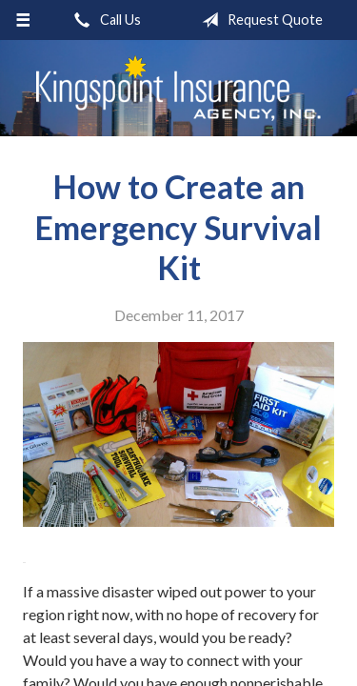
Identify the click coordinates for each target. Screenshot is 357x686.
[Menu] (23, 20)
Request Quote (258, 20)
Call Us (104, 20)
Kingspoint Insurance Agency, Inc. (179, 88)
